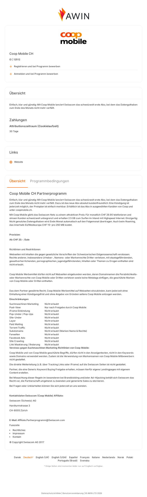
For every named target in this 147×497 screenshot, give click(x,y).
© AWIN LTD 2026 (93, 493)
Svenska (84, 460)
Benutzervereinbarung (73, 493)
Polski (130, 457)
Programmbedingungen (49, 181)
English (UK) (42, 457)
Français (84, 457)
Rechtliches (19, 430)
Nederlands (108, 457)
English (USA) (59, 457)
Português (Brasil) (68, 460)
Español (73, 457)
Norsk (121, 457)
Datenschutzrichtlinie (51, 493)
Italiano (96, 457)
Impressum (19, 433)
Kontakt (17, 436)
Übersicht (17, 181)
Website (16, 162)
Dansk (17, 457)
